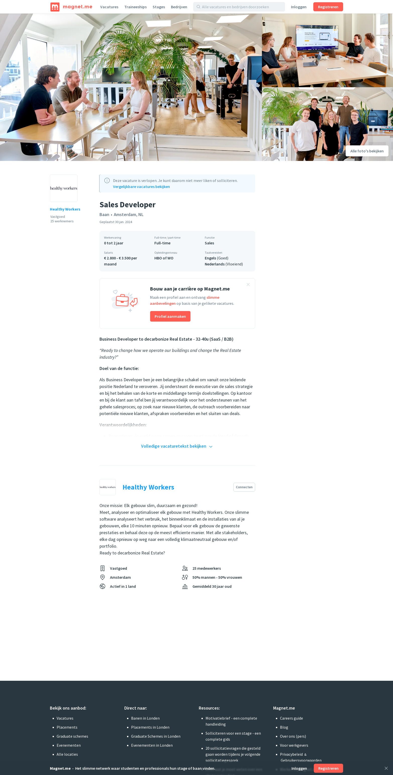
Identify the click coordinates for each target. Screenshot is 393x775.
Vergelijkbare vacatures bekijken (141, 186)
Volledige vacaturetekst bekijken (177, 446)
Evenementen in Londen (152, 745)
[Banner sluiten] (248, 285)
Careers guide (291, 718)
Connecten (244, 487)
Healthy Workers (65, 209)
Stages (159, 6)
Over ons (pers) (293, 736)
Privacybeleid (291, 754)
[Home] (71, 7)
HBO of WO (163, 257)
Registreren (328, 6)
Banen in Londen (145, 718)
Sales (209, 242)
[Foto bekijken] (131, 87)
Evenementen (69, 745)
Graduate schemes (72, 736)
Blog (284, 727)
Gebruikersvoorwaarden (301, 760)
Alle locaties (67, 754)
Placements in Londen (150, 727)
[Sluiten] (386, 768)
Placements (67, 727)
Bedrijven (179, 6)
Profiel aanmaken (170, 316)
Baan (104, 214)
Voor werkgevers (294, 745)
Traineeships (135, 6)
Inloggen (299, 6)
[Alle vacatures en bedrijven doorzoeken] (242, 7)
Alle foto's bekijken (367, 150)
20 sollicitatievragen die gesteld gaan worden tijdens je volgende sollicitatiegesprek (233, 754)
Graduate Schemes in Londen (155, 736)
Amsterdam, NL (129, 214)
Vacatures (109, 6)
